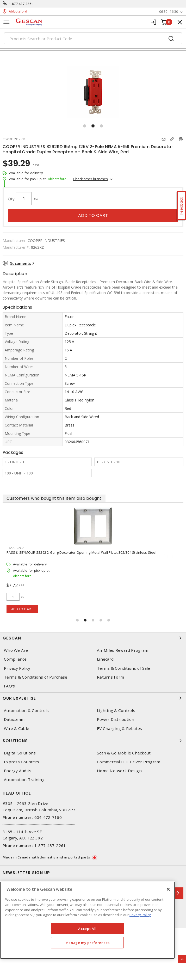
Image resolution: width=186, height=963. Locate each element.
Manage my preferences (87, 942)
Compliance (15, 659)
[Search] (93, 38)
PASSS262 (15, 548)
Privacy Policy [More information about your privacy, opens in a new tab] (140, 914)
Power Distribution (115, 719)
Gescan (93, 638)
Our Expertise (93, 698)
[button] (84, 125)
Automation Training (24, 779)
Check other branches (90, 178)
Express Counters (21, 761)
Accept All (87, 928)
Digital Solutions (20, 753)
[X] (168, 889)
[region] (87, 920)
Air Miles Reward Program (122, 650)
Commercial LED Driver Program (128, 761)
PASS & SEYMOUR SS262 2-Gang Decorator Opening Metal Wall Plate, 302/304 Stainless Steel (81, 552)
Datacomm (14, 719)
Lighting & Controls (116, 710)
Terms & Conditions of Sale (123, 668)
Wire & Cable (16, 728)
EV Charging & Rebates (119, 728)
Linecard (105, 659)
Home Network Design (119, 770)
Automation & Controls (26, 710)
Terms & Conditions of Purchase (35, 677)
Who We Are (16, 650)
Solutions (93, 740)
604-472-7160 (48, 817)
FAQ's (9, 686)
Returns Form (110, 677)
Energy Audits (17, 770)
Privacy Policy (17, 668)
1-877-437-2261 (21, 4)
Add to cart (93, 215)
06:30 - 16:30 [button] (168, 11)
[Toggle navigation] (6, 22)
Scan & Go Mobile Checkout (124, 753)
